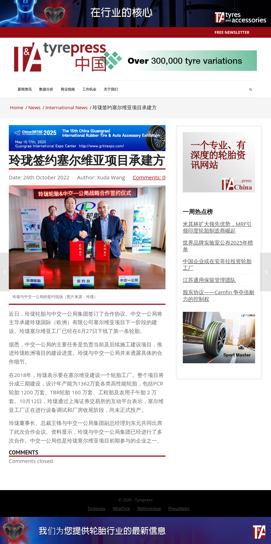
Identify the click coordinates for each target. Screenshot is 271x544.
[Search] (251, 89)
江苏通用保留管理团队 (209, 279)
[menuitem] (24, 89)
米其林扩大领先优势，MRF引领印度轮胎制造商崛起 (217, 227)
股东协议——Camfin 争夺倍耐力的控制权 (219, 295)
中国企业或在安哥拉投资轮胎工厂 (217, 264)
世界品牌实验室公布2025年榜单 (218, 246)
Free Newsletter (232, 32)
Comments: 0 (149, 177)
